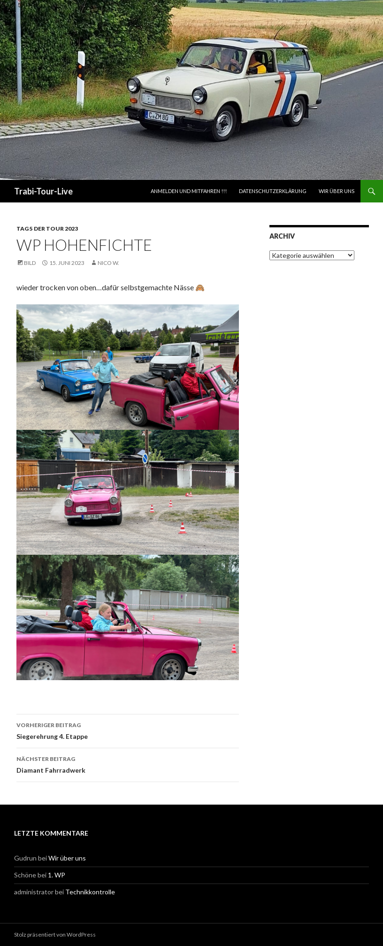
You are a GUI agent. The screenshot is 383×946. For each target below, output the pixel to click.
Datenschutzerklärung (272, 191)
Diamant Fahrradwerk (127, 763)
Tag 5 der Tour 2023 (47, 228)
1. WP (56, 875)
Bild (30, 262)
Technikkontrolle (90, 892)
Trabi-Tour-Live (43, 191)
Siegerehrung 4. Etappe (127, 730)
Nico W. (108, 262)
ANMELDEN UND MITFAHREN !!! (189, 191)
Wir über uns (336, 191)
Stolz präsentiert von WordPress (55, 934)
